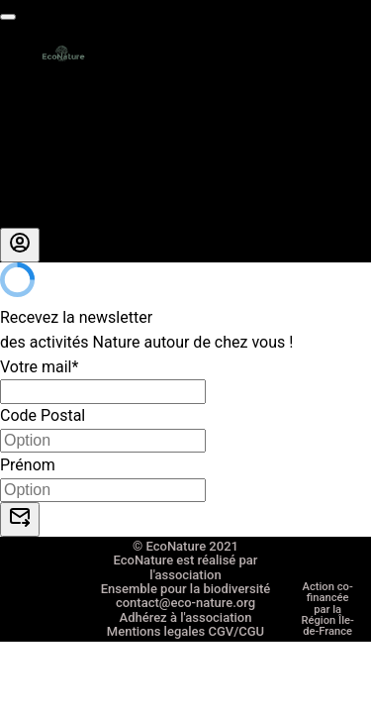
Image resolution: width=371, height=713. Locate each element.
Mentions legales (156, 699)
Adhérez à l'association (186, 679)
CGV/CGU (236, 699)
